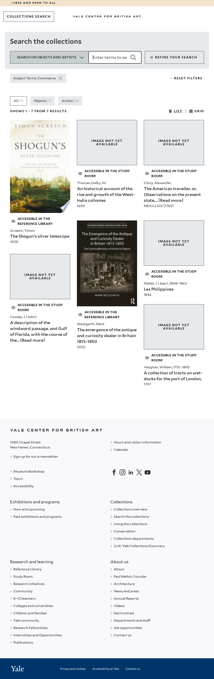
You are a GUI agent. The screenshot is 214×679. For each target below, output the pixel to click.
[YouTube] (147, 472)
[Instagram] (122, 472)
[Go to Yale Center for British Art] (107, 16)
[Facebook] (114, 472)
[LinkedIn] (130, 472)
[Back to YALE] (107, 430)
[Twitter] (139, 472)
